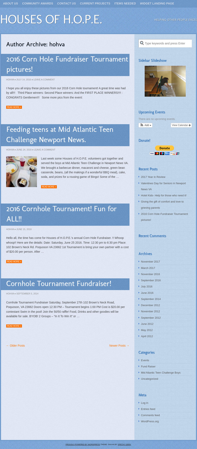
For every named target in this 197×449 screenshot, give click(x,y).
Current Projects (95, 3)
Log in (144, 402)
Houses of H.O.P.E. (51, 19)
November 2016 (150, 274)
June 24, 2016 (24, 149)
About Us (10, 3)
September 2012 (151, 317)
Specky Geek (124, 444)
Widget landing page (157, 3)
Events (145, 360)
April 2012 (147, 336)
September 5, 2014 (27, 293)
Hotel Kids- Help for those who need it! (164, 195)
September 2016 (151, 280)
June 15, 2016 (24, 229)
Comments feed (150, 415)
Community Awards (37, 3)
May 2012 (147, 330)
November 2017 (150, 261)
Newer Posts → (119, 345)
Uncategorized (149, 378)
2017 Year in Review (153, 176)
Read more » (14, 107)
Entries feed (148, 409)
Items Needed (125, 3)
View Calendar (181, 125)
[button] (145, 125)
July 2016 (146, 286)
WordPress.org (150, 421)
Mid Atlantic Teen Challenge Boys (161, 372)
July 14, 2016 (23, 79)
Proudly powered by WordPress (83, 444)
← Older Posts (15, 345)
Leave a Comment (44, 79)
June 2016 (147, 292)
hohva (10, 79)
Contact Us (66, 3)
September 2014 (151, 299)
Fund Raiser (148, 366)
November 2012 (150, 311)
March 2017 (148, 268)
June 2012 (147, 323)
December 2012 (150, 305)
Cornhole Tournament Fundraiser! (58, 283)
